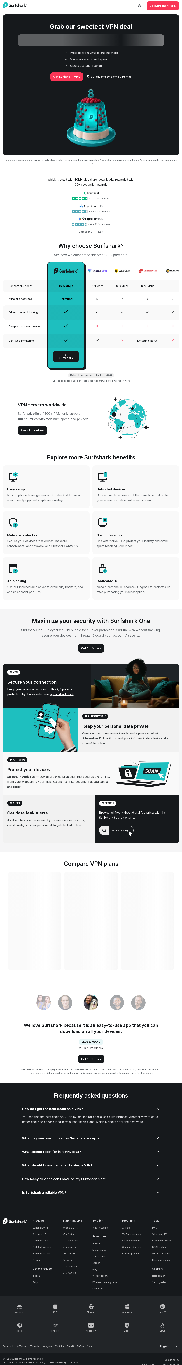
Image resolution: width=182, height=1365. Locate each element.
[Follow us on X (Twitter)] (22, 1346)
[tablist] (91, 1003)
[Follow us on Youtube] (59, 1346)
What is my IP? (159, 1234)
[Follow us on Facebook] (8, 1346)
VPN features (70, 1234)
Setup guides (159, 1282)
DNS (154, 1227)
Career (96, 1263)
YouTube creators (131, 1234)
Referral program (131, 1253)
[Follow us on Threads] (34, 1346)
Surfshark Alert (40, 1240)
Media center (99, 1250)
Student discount (131, 1240)
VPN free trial (69, 1273)
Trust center (98, 1256)
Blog (94, 1269)
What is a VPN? (70, 1227)
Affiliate (126, 1227)
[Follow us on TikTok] (80, 1346)
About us (97, 1243)
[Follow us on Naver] (90, 1346)
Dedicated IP (69, 1253)
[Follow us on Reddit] (70, 1346)
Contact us (98, 1288)
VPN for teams (100, 1227)
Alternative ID (92, 738)
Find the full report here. (117, 380)
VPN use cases (71, 1240)
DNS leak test (159, 1247)
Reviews (67, 1260)
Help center (158, 1275)
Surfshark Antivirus (21, 776)
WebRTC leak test (161, 1253)
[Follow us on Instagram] (47, 1346)
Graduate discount (132, 1247)
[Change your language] (169, 1346)
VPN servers (69, 1247)
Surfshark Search (111, 817)
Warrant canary (100, 1275)
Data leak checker (161, 1260)
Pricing (36, 1260)
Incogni (36, 1275)
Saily (35, 1282)
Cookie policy (171, 1360)
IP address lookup (161, 1240)
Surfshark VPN (63, 694)
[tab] (91, 1002)
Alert (10, 820)
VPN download (70, 1266)
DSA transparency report (105, 1282)
